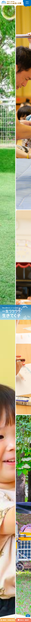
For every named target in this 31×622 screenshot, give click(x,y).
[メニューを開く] (27, 3)
